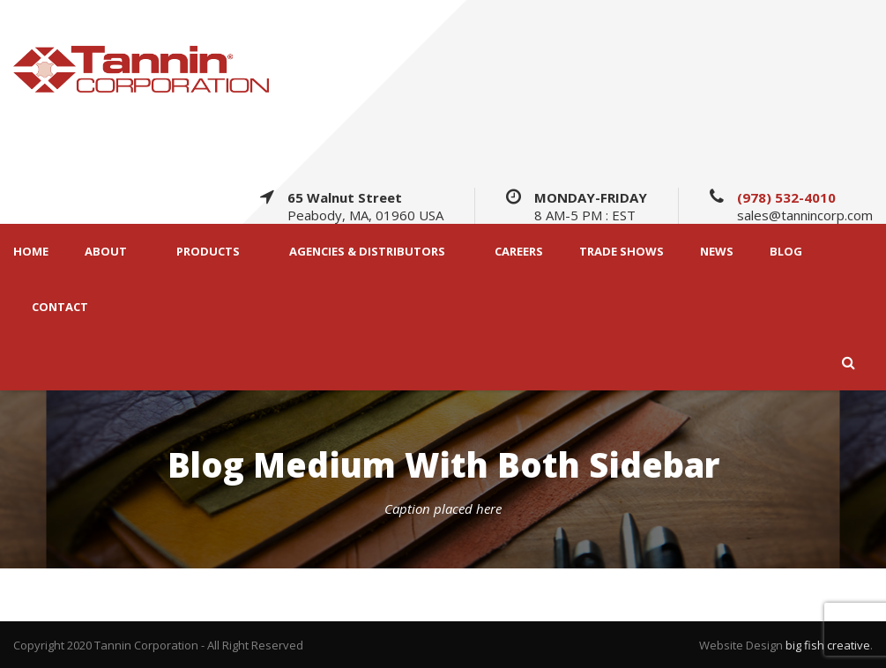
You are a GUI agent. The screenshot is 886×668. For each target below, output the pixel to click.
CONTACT (60, 307)
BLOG (786, 251)
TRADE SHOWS (621, 251)
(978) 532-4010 (786, 197)
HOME (30, 251)
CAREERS (519, 251)
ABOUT (106, 251)
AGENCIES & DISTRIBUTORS (367, 251)
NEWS (716, 251)
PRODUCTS (208, 251)
